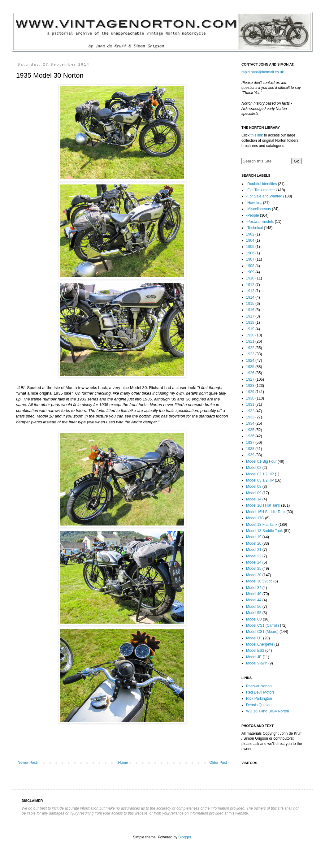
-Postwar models (260, 221)
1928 (250, 385)
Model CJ (254, 619)
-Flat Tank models (260, 190)
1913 (250, 291)
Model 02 (253, 467)
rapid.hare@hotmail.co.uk (262, 72)
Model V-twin (256, 663)
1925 (250, 367)
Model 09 (253, 493)
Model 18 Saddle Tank (264, 531)
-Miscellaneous (258, 209)
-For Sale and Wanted (264, 196)
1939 (250, 455)
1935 (250, 430)
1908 (250, 266)
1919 (250, 329)
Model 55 (253, 613)
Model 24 (253, 562)
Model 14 (253, 499)
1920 (250, 335)
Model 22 (253, 556)
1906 (250, 253)
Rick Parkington (259, 698)
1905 (250, 246)
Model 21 (253, 549)
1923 (250, 354)
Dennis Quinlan (258, 705)
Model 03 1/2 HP (260, 480)
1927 (250, 379)
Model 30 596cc (259, 581)
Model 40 (253, 594)
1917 (250, 316)
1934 (250, 423)
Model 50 (253, 606)
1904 (250, 240)
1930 (250, 398)
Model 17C (255, 518)
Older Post (218, 762)
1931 (250, 404)
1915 (250, 303)
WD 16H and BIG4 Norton (267, 711)
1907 (250, 259)
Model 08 (253, 486)
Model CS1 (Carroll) (262, 625)
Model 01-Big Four (261, 461)
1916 (250, 310)
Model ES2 (255, 650)
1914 (250, 297)
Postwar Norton (259, 686)
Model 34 (253, 588)
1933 (250, 417)
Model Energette (259, 644)
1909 (250, 272)
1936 (250, 436)
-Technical (254, 228)
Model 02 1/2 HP (260, 474)
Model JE (254, 657)
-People (252, 215)
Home (123, 762)
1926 (250, 373)
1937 (250, 442)
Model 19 (253, 537)
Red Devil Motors (260, 692)
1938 (250, 449)
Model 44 (253, 600)
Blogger (184, 837)
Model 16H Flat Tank (263, 505)
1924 (250, 360)
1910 (250, 278)
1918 (250, 322)
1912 (250, 285)
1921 (250, 341)
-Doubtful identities (261, 184)
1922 (250, 348)
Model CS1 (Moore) (262, 631)
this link (256, 135)
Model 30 (253, 575)
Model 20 (253, 543)
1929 (250, 392)
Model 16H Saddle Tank (265, 512)
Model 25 (253, 568)
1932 (250, 411)
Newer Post (27, 762)
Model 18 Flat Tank (261, 524)
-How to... (254, 203)
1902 (250, 234)
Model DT (254, 638)
